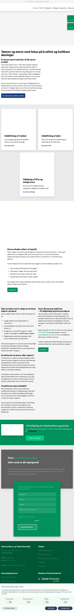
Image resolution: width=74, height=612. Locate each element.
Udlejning (55, 8)
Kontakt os (12, 290)
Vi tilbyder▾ (47, 8)
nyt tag (13, 333)
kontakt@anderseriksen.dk (47, 335)
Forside (35, 8)
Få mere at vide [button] (9, 608)
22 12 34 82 (42, 332)
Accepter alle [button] (65, 608)
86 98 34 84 (53, 330)
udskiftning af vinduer (26, 333)
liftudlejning (32, 431)
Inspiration (63, 8)
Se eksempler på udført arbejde (13, 96)
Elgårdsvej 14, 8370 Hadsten (11, 550)
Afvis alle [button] (51, 608)
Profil (41, 8)
